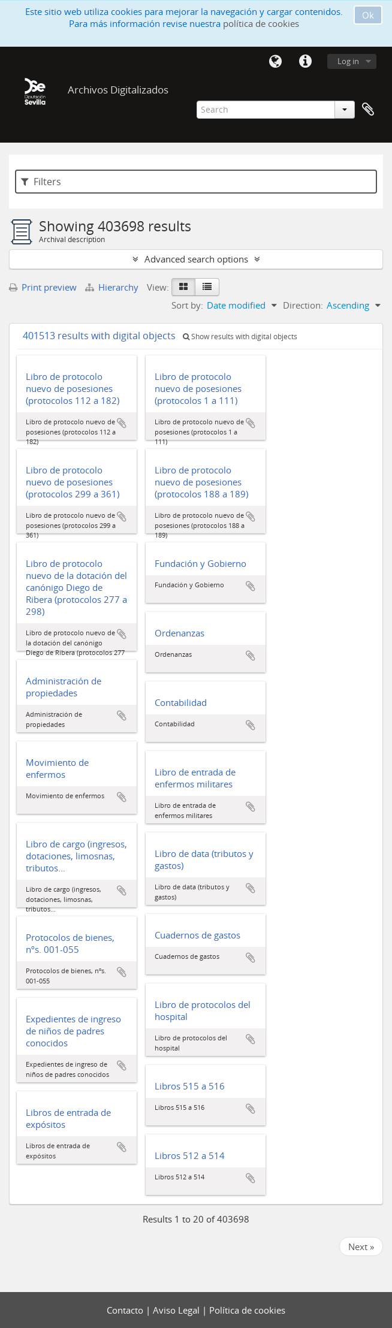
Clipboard (368, 110)
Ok (368, 15)
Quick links (305, 62)
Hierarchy (113, 287)
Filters (41, 181)
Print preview (43, 287)
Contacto (126, 1310)
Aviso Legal (177, 1310)
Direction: (303, 305)
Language (275, 62)
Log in (348, 61)
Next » (361, 1246)
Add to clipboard (122, 423)
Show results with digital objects (240, 336)
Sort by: (187, 305)
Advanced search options (196, 259)
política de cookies (261, 23)
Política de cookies (247, 1310)
